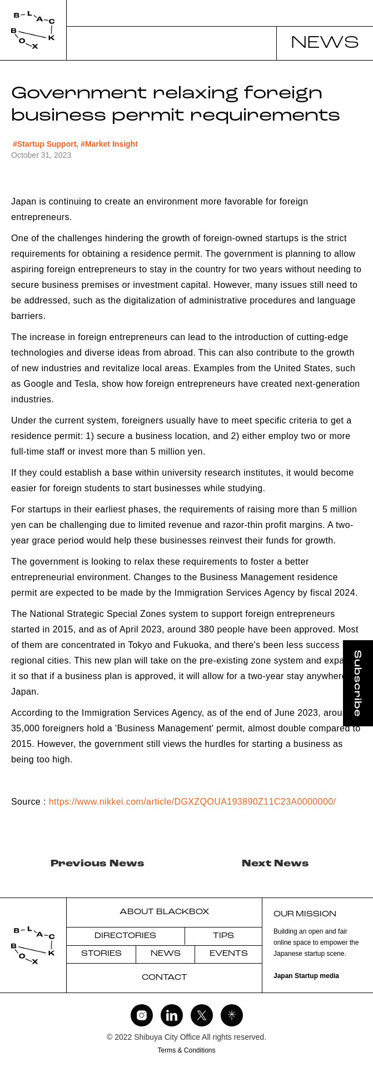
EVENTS (229, 954)
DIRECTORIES (125, 936)
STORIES (101, 954)
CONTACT (164, 978)
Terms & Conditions (186, 1050)
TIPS (223, 936)
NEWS (166, 954)
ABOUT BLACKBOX (164, 912)
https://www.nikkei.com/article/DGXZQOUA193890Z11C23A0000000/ (192, 801)
